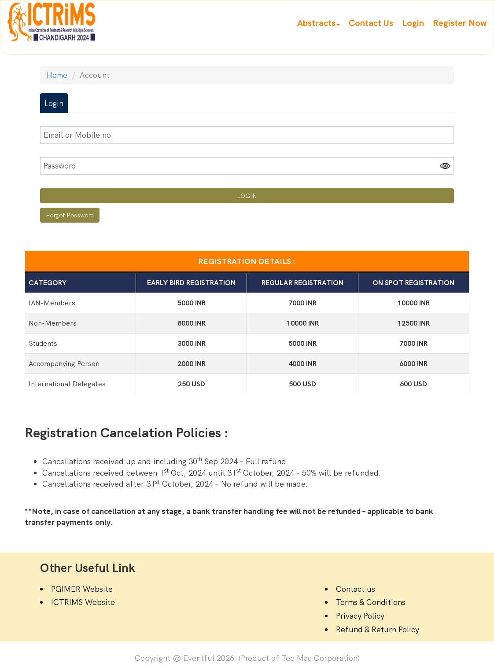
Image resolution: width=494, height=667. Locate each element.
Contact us (355, 589)
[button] (318, 23)
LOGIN (247, 196)
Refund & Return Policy (377, 629)
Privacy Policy (360, 616)
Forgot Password (70, 215)
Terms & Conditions (371, 602)
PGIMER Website (82, 589)
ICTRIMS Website (83, 602)
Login (53, 103)
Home (57, 75)
